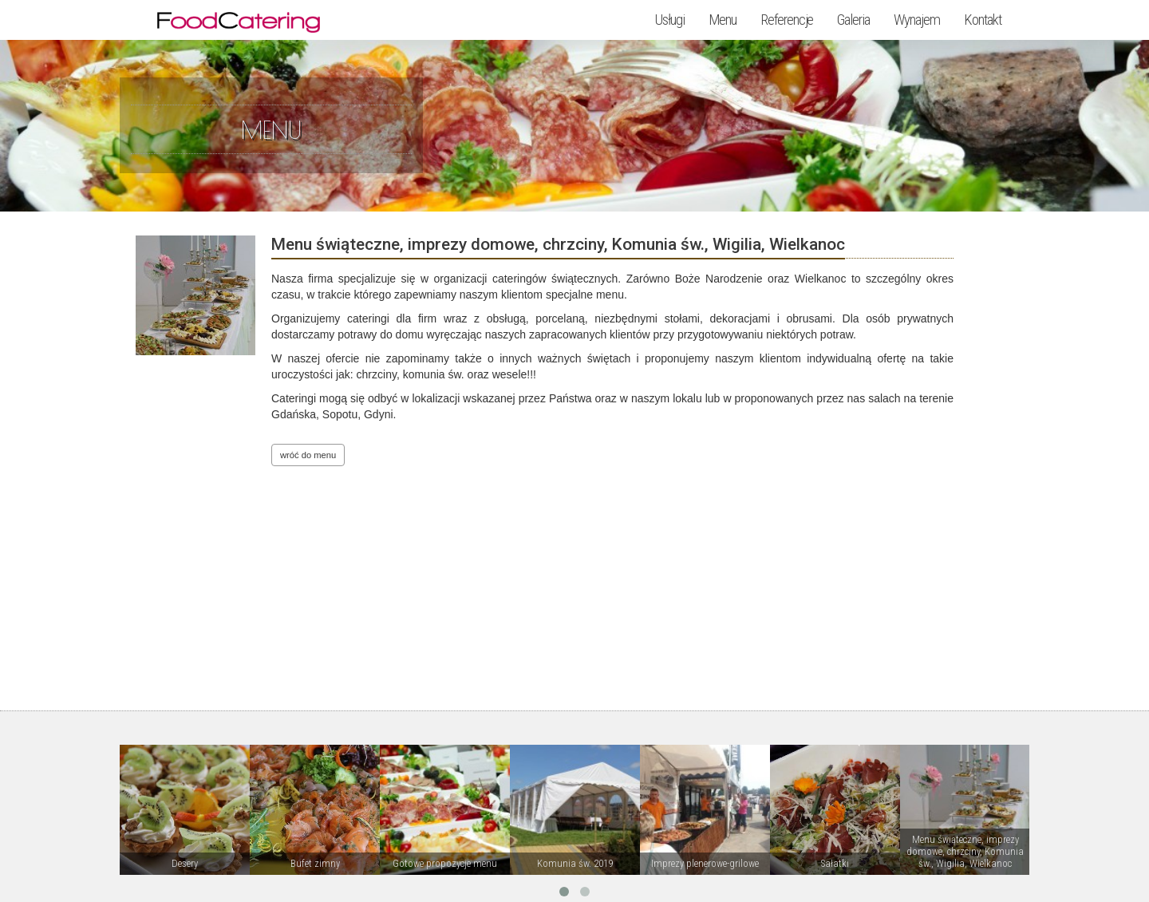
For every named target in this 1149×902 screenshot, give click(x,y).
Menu (722, 20)
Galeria (853, 20)
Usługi (670, 20)
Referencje (787, 20)
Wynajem (917, 20)
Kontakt (982, 20)
